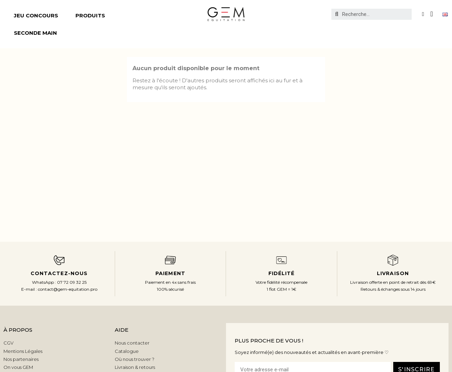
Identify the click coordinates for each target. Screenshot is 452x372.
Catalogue (127, 351)
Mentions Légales (22, 351)
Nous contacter (132, 343)
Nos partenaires (21, 359)
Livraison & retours (135, 367)
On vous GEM (18, 367)
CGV (8, 343)
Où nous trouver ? (134, 359)
